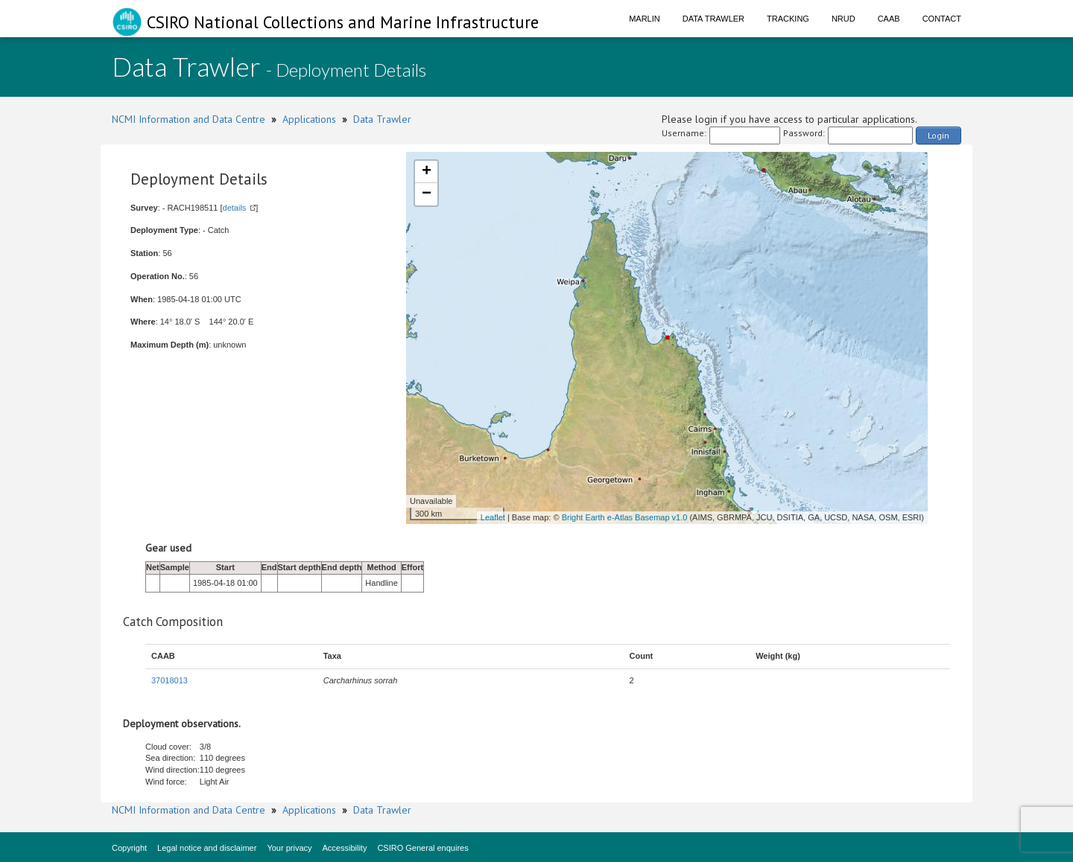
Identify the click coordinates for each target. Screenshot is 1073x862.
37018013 (169, 680)
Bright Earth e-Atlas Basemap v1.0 (625, 517)
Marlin (644, 18)
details (235, 207)
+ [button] (426, 172)
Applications (309, 119)
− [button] (426, 194)
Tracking (788, 18)
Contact (941, 18)
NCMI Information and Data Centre (188, 119)
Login (938, 135)
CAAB (889, 18)
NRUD (843, 18)
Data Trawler (713, 18)
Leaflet (493, 517)
